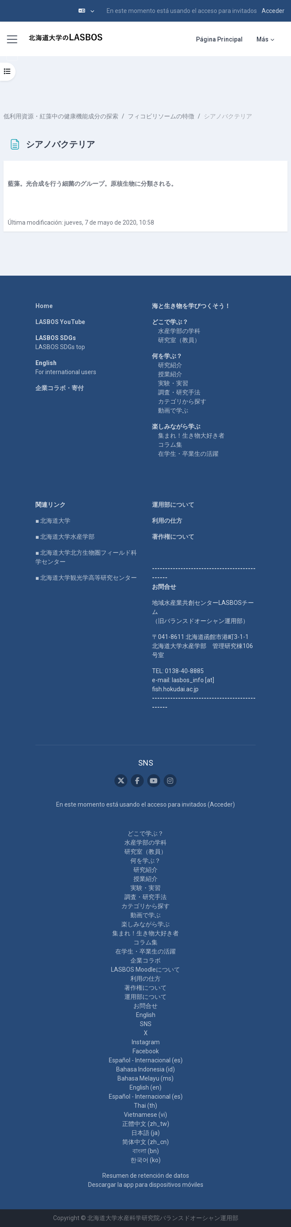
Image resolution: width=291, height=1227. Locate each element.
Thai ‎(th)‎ (145, 1105)
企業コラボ (145, 960)
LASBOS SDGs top (60, 346)
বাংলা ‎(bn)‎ (146, 1151)
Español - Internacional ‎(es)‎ (146, 1060)
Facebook (146, 1051)
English (145, 1014)
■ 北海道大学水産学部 (65, 536)
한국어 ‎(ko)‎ (145, 1160)
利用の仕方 (167, 520)
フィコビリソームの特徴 (161, 116)
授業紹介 (170, 374)
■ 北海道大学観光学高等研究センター (86, 577)
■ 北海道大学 (52, 520)
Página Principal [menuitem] (219, 39)
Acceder (273, 10)
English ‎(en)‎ (145, 1087)
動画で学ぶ (173, 410)
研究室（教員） (179, 340)
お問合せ (145, 1005)
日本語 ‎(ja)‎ (145, 1132)
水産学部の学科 (179, 330)
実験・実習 (173, 383)
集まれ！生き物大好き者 (191, 435)
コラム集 (170, 444)
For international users (65, 372)
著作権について (173, 536)
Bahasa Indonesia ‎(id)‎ (145, 1069)
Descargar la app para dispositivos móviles (145, 1184)
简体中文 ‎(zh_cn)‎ (145, 1141)
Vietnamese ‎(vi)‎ (145, 1114)
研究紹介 (170, 365)
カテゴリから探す (182, 401)
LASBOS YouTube (60, 321)
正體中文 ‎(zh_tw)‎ (145, 1123)
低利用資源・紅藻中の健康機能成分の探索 (60, 116)
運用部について (173, 504)
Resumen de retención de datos (145, 1175)
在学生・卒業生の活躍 (188, 453)
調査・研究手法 (179, 392)
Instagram (146, 1042)
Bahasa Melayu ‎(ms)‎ (145, 1078)
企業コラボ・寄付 (59, 388)
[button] (86, 11)
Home (44, 305)
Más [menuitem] (262, 39)
